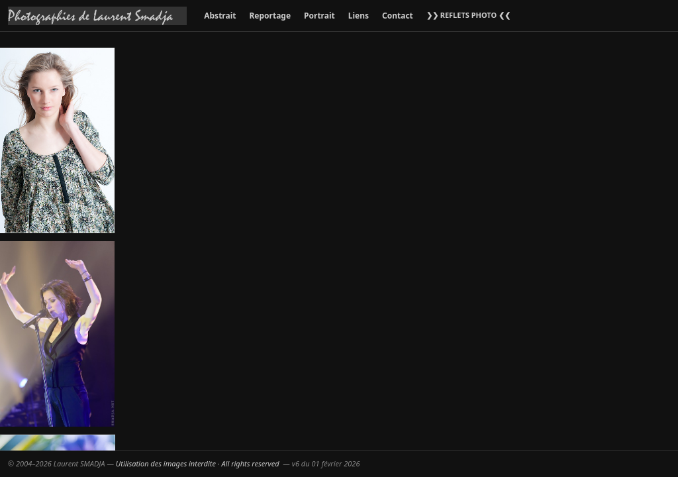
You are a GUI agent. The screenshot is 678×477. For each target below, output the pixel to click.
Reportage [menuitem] (270, 15)
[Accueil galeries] (97, 16)
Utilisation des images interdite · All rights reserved (197, 463)
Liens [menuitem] (358, 15)
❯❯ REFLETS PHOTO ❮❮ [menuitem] (468, 15)
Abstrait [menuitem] (220, 15)
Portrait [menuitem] (319, 15)
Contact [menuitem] (397, 15)
